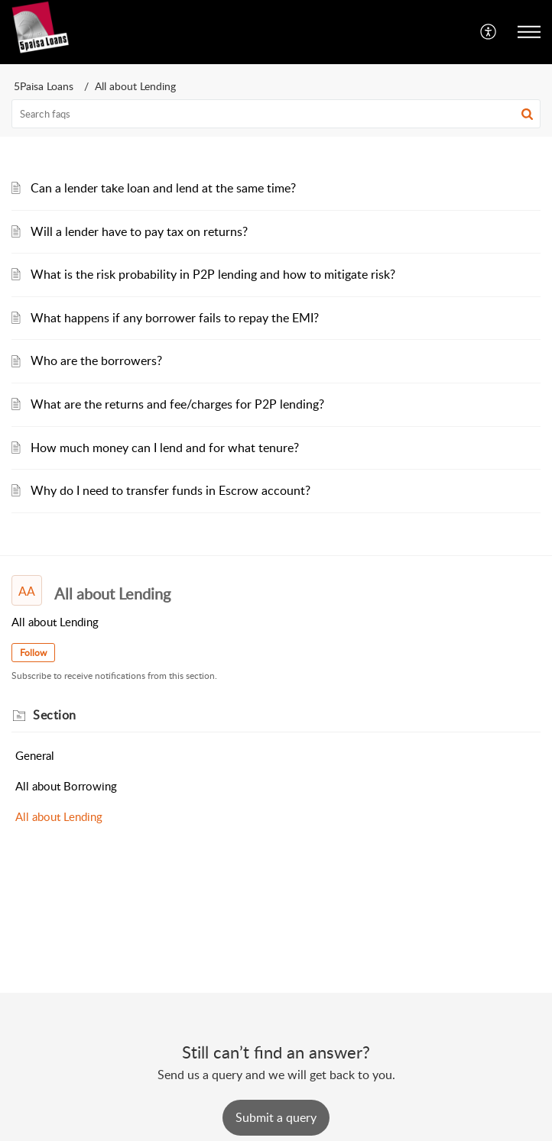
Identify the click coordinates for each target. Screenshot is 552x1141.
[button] (489, 32)
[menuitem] (489, 32)
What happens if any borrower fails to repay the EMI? (175, 317)
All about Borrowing (66, 786)
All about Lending (58, 816)
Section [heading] (54, 714)
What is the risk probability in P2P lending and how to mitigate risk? (213, 274)
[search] (276, 113)
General (34, 755)
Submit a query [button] (276, 1117)
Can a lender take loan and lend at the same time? (163, 187)
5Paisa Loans (43, 86)
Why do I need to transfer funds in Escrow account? (170, 490)
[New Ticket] (276, 1117)
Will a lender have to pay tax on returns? (139, 231)
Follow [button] (33, 652)
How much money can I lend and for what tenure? (165, 447)
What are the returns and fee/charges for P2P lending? (177, 404)
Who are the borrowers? (96, 360)
